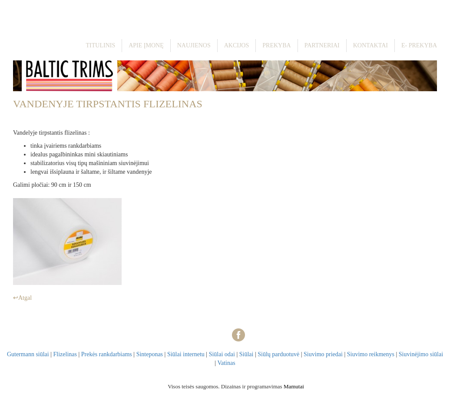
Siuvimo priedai (323, 354)
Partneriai (322, 45)
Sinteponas (149, 354)
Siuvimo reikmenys (370, 354)
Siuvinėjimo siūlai (421, 354)
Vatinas (226, 363)
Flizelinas (65, 354)
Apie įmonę (146, 45)
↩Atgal (22, 298)
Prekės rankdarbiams (106, 354)
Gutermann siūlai (28, 354)
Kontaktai (370, 45)
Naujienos (194, 45)
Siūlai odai (222, 354)
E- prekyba (419, 45)
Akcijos (236, 45)
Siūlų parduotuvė (278, 354)
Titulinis (101, 45)
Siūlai (246, 354)
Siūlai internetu (186, 354)
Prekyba (276, 45)
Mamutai (294, 386)
